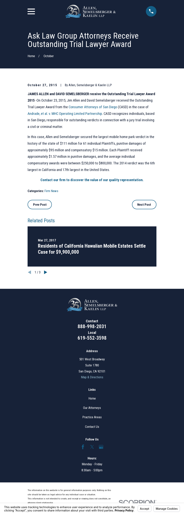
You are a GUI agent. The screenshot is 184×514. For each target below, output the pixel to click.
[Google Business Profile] (101, 447)
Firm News (51, 191)
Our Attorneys (92, 408)
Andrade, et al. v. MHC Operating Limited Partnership (65, 114)
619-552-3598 (92, 338)
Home (92, 398)
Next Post (144, 204)
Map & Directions (92, 377)
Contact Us (92, 427)
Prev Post (40, 204)
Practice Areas (92, 417)
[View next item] (46, 272)
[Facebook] (83, 447)
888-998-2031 (92, 326)
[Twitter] (92, 447)
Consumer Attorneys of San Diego (93, 107)
